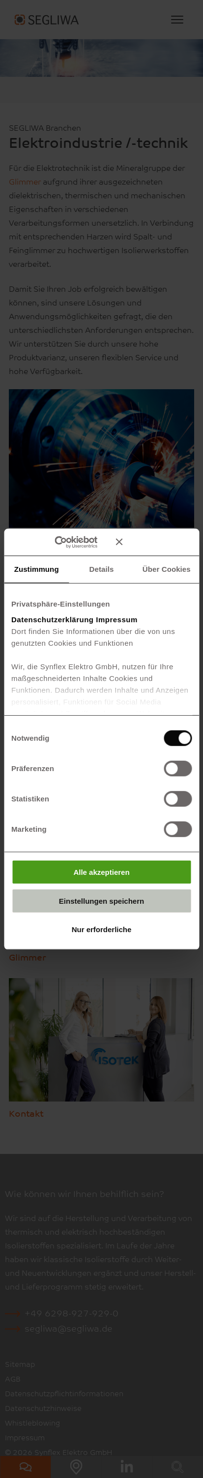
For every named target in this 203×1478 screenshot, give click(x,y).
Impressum (117, 619)
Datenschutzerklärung (52, 619)
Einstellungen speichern (101, 900)
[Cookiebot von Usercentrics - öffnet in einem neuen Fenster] (68, 542)
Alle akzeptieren (101, 872)
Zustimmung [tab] (36, 569)
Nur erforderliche (102, 929)
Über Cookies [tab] (167, 569)
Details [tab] (101, 569)
